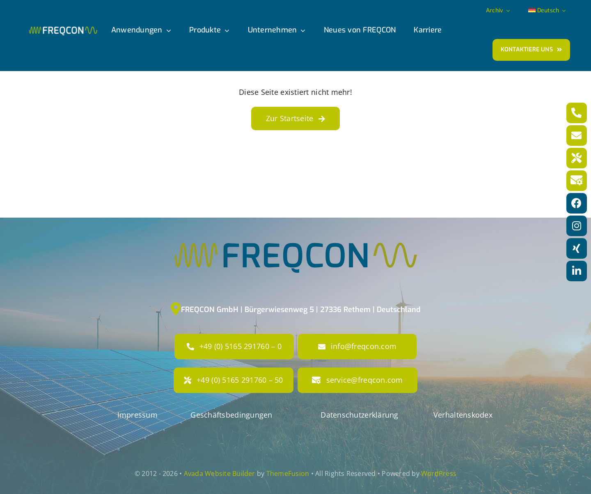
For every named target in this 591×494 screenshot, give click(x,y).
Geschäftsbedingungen (231, 415)
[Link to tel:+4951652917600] (576, 113)
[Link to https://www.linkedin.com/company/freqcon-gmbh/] (576, 271)
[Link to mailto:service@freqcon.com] (576, 180)
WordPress (438, 473)
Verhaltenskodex (462, 415)
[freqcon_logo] (63, 30)
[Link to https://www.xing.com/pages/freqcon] (576, 248)
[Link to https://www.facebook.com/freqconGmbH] (576, 203)
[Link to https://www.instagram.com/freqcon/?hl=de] (576, 226)
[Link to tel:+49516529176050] (576, 158)
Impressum (137, 415)
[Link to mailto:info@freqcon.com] (576, 135)
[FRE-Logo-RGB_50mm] (296, 201)
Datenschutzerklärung (359, 415)
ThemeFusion (287, 473)
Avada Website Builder (219, 473)
